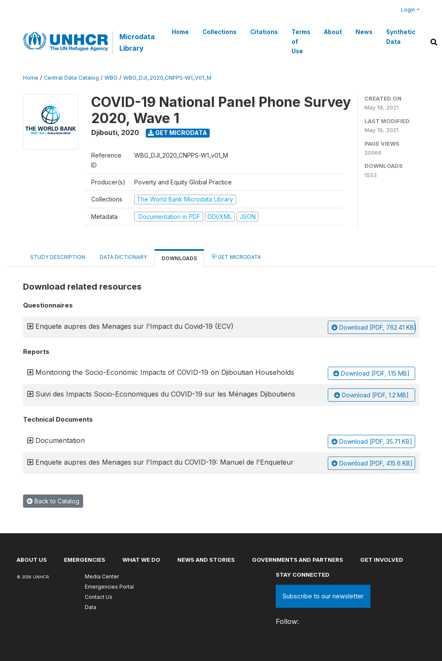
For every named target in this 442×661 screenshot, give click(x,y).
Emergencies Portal (109, 586)
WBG (111, 78)
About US (32, 559)
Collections (219, 32)
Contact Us (99, 597)
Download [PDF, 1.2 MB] (371, 395)
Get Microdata (177, 132)
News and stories (206, 559)
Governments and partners (297, 559)
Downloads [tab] (179, 258)
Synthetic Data (400, 37)
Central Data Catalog (71, 78)
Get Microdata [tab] (236, 256)
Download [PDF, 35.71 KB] (372, 441)
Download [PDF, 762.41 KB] (373, 327)
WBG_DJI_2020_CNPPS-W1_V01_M (167, 78)
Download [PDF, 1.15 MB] (371, 373)
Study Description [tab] (57, 257)
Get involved (381, 559)
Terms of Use (301, 42)
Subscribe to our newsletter (323, 596)
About (333, 32)
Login (408, 9)
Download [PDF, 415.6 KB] (372, 463)
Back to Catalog (53, 501)
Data (90, 607)
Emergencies (84, 559)
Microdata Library (137, 42)
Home (180, 32)
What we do (141, 559)
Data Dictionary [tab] (123, 257)
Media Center (102, 576)
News (364, 32)
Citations (264, 32)
